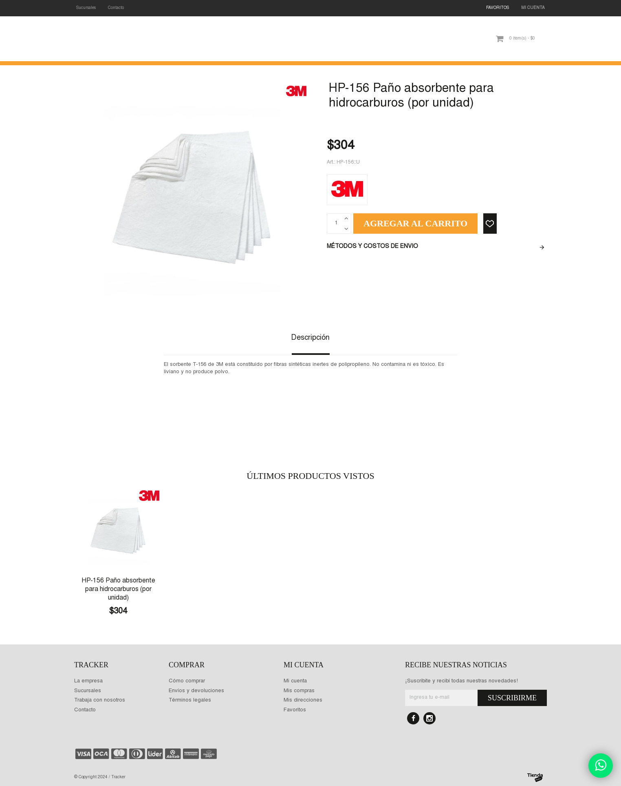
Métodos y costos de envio (372, 247)
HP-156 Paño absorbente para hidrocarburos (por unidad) (118, 589)
